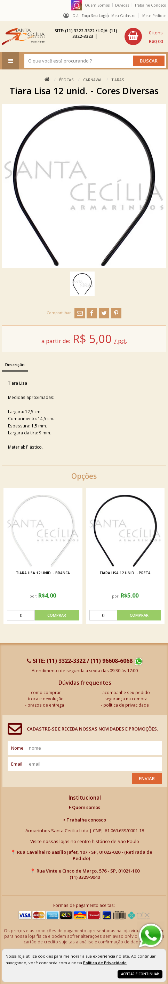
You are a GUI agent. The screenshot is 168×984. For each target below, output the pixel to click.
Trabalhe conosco (85, 820)
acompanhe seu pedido (126, 692)
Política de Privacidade (105, 962)
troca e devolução (46, 698)
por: (33, 596)
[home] (23, 36)
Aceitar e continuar (140, 974)
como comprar (46, 692)
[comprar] (43, 615)
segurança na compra (125, 698)
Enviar (147, 778)
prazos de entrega (45, 705)
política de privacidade (126, 705)
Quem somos (84, 807)
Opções (84, 476)
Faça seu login (95, 15)
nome (17, 748)
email (16, 764)
